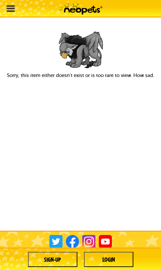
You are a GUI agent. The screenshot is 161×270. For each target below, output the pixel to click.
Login (108, 259)
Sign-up (52, 259)
